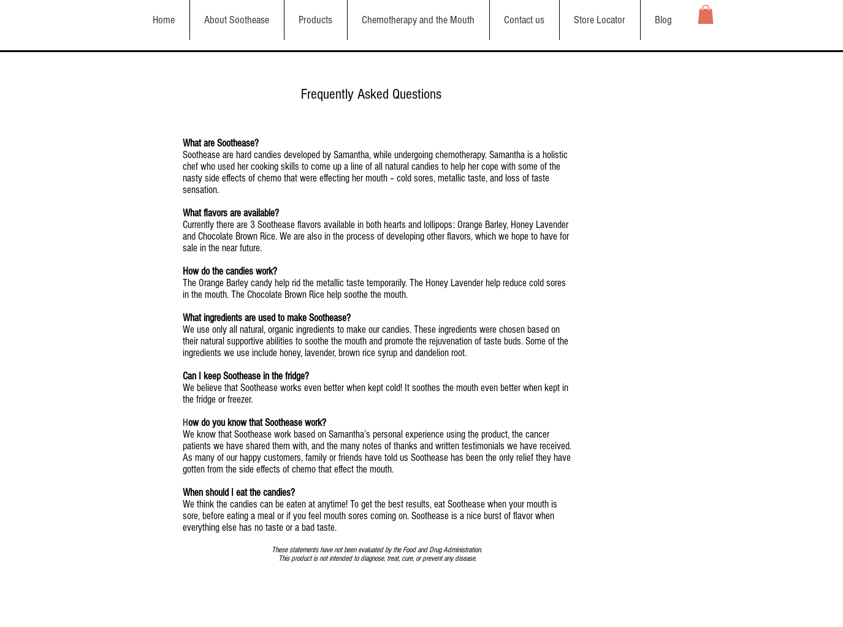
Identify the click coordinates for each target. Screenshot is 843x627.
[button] (706, 14)
